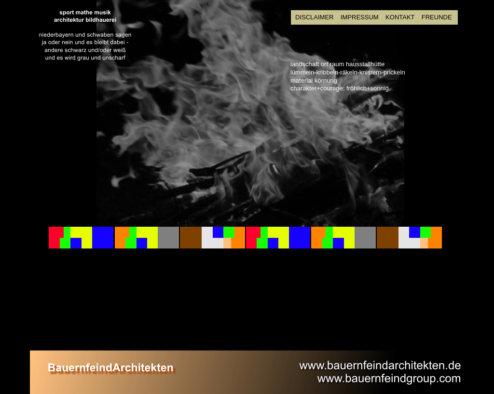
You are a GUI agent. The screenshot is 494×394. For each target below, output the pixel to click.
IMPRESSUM (360, 17)
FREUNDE (437, 17)
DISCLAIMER (314, 17)
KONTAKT (400, 17)
